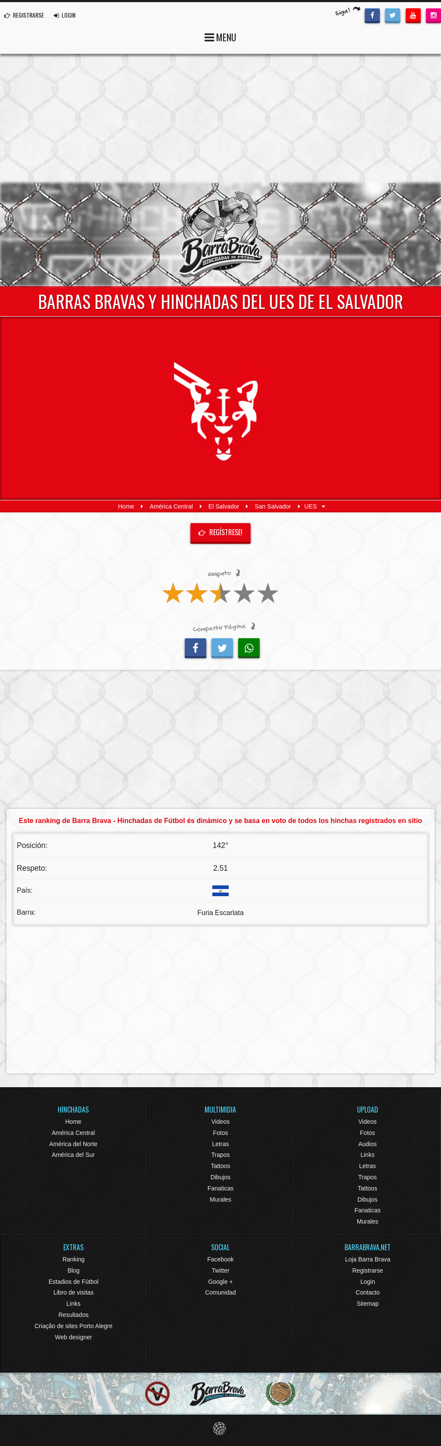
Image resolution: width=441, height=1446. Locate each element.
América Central (171, 506)
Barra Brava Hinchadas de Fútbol (220, 234)
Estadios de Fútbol (74, 1281)
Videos (220, 1121)
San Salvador (273, 506)
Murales (220, 1199)
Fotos (220, 1132)
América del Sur (73, 1154)
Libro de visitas (73, 1292)
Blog (74, 1270)
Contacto (368, 1292)
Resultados (74, 1314)
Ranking (73, 1259)
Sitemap (368, 1303)
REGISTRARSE (24, 14)
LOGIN (64, 14)
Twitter (220, 1270)
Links (367, 1154)
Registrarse (367, 1270)
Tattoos (220, 1165)
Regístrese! (220, 532)
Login (367, 1281)
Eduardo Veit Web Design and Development (220, 1428)
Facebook (220, 1259)
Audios (367, 1144)
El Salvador (223, 506)
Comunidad (220, 1292)
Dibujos (221, 1177)
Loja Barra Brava (367, 1259)
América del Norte (73, 1144)
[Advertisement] (220, 118)
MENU (220, 36)
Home (126, 506)
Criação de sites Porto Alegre (73, 1326)
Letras (220, 1144)
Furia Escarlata (220, 912)
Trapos (220, 1154)
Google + (220, 1281)
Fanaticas (221, 1188)
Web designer (73, 1337)
